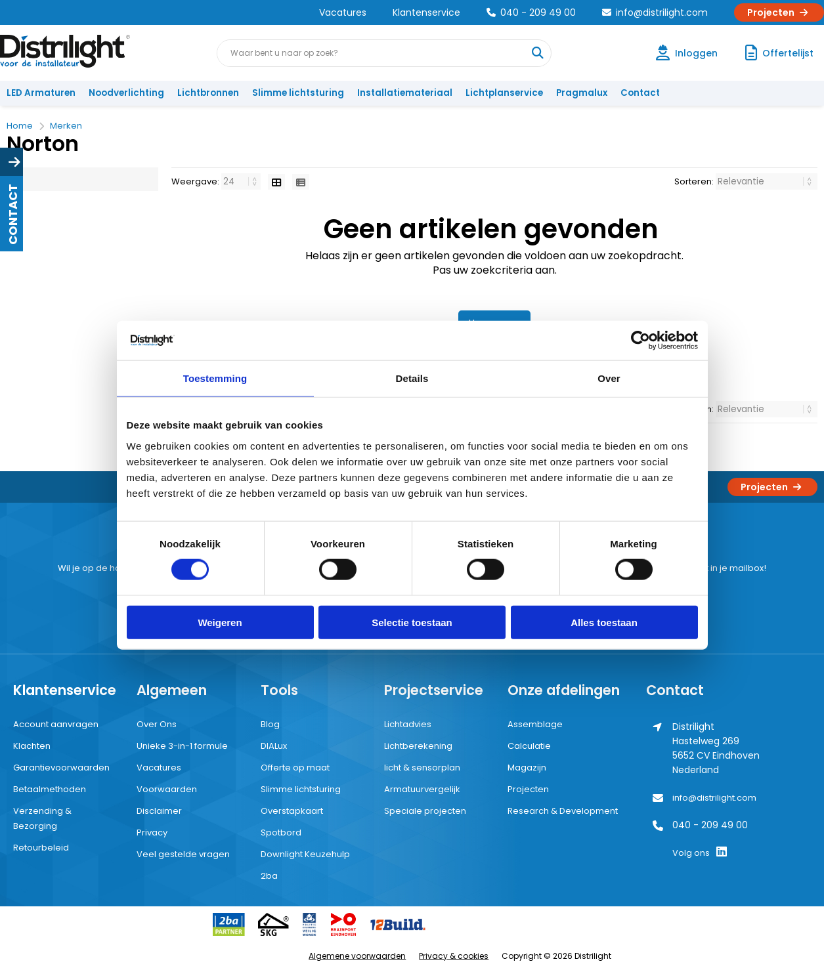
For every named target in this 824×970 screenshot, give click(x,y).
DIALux (274, 746)
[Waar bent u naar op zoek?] (537, 53)
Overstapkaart (292, 811)
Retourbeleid (41, 847)
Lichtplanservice (504, 93)
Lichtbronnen (208, 93)
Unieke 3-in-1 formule (182, 746)
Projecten (779, 12)
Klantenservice (426, 12)
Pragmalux (581, 93)
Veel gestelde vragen (183, 854)
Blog (270, 724)
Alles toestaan (604, 621)
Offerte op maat (295, 767)
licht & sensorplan (422, 767)
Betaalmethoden (49, 789)
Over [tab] (608, 378)
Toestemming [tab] (215, 378)
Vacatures (342, 12)
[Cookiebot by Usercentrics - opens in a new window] (640, 340)
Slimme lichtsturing (298, 93)
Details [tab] (412, 378)
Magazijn (527, 767)
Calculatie (529, 746)
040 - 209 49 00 (531, 12)
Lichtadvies (407, 724)
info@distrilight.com (655, 12)
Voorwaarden (167, 789)
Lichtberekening (418, 746)
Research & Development (563, 811)
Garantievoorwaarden (61, 767)
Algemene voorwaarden (357, 955)
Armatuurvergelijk (422, 789)
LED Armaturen (41, 93)
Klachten (32, 746)
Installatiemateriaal (404, 93)
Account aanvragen (55, 724)
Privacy (152, 832)
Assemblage (535, 724)
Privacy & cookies (453, 955)
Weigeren (220, 621)
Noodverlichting (126, 93)
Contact (640, 93)
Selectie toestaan (412, 621)
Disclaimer (159, 811)
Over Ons (157, 724)
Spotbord (281, 832)
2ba (269, 876)
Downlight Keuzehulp (305, 854)
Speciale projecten (425, 811)
